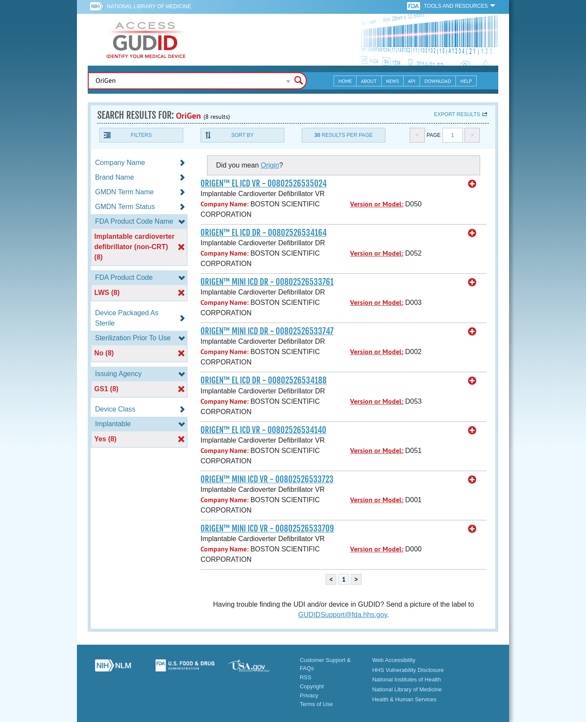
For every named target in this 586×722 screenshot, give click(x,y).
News (392, 81)
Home (345, 81)
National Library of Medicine (149, 6)
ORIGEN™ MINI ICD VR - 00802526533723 (267, 479)
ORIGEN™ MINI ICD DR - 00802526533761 (267, 282)
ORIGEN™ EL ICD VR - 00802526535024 (264, 183)
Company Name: (224, 204)
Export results (457, 114)
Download (437, 81)
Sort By (242, 135)
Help (466, 81)
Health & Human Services (404, 699)
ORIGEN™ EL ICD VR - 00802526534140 (263, 430)
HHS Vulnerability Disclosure (408, 670)
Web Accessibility (393, 660)
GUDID (146, 40)
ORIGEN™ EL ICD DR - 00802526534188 (264, 380)
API (411, 81)
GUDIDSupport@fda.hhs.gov (342, 614)
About (369, 81)
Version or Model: (376, 204)
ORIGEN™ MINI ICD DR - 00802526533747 (267, 331)
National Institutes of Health (406, 679)
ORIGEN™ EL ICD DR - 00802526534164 (264, 233)
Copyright (312, 686)
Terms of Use (316, 704)
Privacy (309, 695)
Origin (270, 165)
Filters (141, 135)
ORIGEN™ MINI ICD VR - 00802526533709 (267, 528)
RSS (306, 677)
